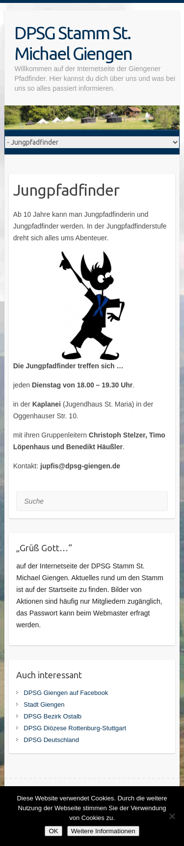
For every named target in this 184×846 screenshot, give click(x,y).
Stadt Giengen (44, 704)
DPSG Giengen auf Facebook (66, 692)
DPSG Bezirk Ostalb (52, 716)
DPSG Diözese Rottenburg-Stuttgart (75, 728)
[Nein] (172, 816)
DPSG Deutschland (51, 739)
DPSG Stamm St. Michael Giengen (73, 43)
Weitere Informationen (103, 831)
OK (53, 831)
